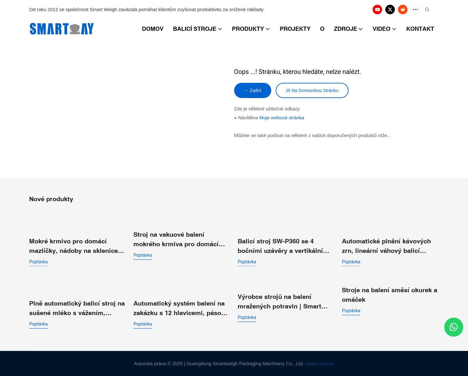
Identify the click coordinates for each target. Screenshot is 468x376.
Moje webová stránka (281, 118)
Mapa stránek (319, 363)
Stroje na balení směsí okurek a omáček (389, 294)
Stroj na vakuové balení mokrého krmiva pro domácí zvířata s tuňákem (176, 239)
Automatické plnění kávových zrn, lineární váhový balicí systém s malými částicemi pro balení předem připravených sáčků (389, 246)
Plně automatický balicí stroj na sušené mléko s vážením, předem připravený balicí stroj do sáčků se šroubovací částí (77, 309)
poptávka (38, 261)
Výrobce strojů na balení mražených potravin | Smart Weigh (279, 302)
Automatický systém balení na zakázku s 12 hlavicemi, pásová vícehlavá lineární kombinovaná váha (181, 309)
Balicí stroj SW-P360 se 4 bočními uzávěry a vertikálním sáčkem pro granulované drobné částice (283, 246)
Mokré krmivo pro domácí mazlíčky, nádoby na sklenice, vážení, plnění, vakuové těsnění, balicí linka (77, 246)
